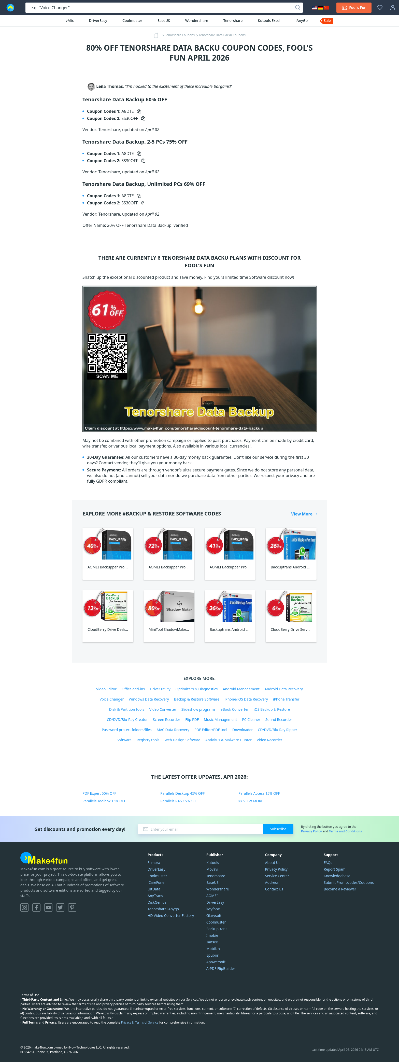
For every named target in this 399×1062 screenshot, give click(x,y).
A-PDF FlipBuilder (220, 968)
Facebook (36, 907)
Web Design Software (182, 739)
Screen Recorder (166, 719)
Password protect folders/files (127, 729)
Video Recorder (269, 739)
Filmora (154, 862)
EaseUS (164, 20)
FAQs (328, 862)
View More (301, 514)
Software (124, 739)
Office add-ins (133, 689)
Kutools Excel (269, 20)
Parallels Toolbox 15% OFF (104, 801)
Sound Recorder (278, 719)
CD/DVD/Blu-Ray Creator (127, 719)
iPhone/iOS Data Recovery (246, 699)
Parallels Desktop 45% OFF (182, 793)
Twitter (60, 907)
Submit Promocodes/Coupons (349, 882)
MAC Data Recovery (173, 729)
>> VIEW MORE (250, 801)
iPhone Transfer (286, 699)
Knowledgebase (337, 875)
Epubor (212, 955)
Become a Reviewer (340, 889)
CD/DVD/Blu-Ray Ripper (277, 729)
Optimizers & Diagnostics (197, 689)
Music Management (220, 719)
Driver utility (160, 689)
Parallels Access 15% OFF (259, 793)
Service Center (277, 875)
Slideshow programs (198, 709)
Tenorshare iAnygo (163, 908)
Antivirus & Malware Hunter (228, 739)
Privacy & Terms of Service (139, 1022)
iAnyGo (301, 20)
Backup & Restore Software (196, 699)
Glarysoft (214, 915)
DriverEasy (98, 20)
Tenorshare (233, 20)
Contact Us (274, 889)
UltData (154, 889)
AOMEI (212, 895)
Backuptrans (216, 928)
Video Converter (162, 709)
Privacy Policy (311, 831)
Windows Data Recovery (149, 699)
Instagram (24, 907)
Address (272, 882)
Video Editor (106, 689)
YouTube (48, 907)
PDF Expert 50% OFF (99, 793)
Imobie (212, 935)
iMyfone (213, 908)
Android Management (241, 689)
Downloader (242, 729)
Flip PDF (192, 719)
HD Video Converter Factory (171, 915)
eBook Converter (235, 709)
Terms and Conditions (345, 831)
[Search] (298, 8)
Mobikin (213, 948)
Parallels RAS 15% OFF (178, 801)
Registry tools (148, 739)
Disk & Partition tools (126, 709)
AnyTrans (155, 895)
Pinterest (72, 907)
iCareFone (156, 882)
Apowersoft (215, 961)
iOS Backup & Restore (272, 709)
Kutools (212, 862)
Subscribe (278, 829)
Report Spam (334, 869)
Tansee (212, 942)
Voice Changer (112, 699)
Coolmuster (132, 20)
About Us (272, 862)
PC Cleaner (251, 719)
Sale (327, 20)
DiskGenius (157, 902)
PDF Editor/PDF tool (210, 729)
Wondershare (196, 20)
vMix (70, 20)
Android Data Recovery (284, 689)
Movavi (212, 869)
